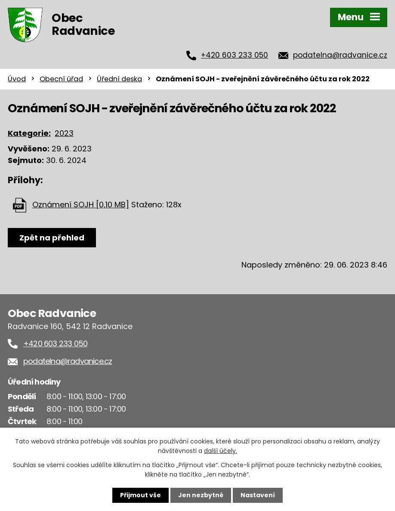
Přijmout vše (140, 495)
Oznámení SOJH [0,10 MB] (80, 204)
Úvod (17, 79)
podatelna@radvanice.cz (340, 55)
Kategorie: (29, 133)
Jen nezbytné (200, 495)
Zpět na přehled (51, 237)
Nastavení (258, 495)
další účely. (220, 450)
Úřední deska (119, 79)
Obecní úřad (61, 79)
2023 (64, 133)
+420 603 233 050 (234, 55)
